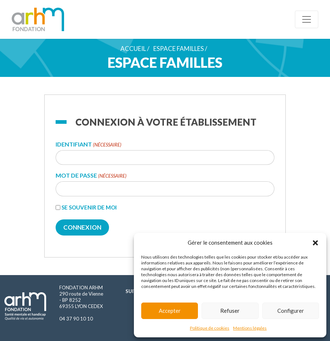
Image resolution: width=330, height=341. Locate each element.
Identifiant (88, 144)
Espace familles (178, 48)
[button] (315, 242)
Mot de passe (91, 175)
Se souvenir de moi (89, 207)
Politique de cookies (209, 328)
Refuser (230, 310)
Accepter (170, 310)
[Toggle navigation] (306, 19)
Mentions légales (250, 328)
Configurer (290, 310)
